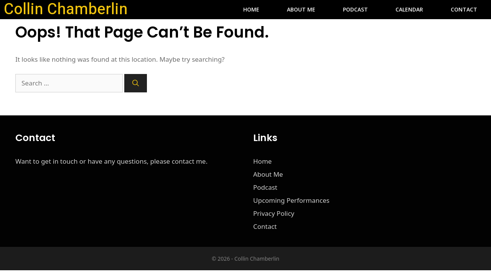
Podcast (355, 9)
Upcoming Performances (291, 200)
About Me (301, 9)
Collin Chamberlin (66, 9)
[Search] (135, 83)
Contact (464, 9)
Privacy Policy (273, 213)
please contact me (178, 161)
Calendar (409, 9)
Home (251, 9)
